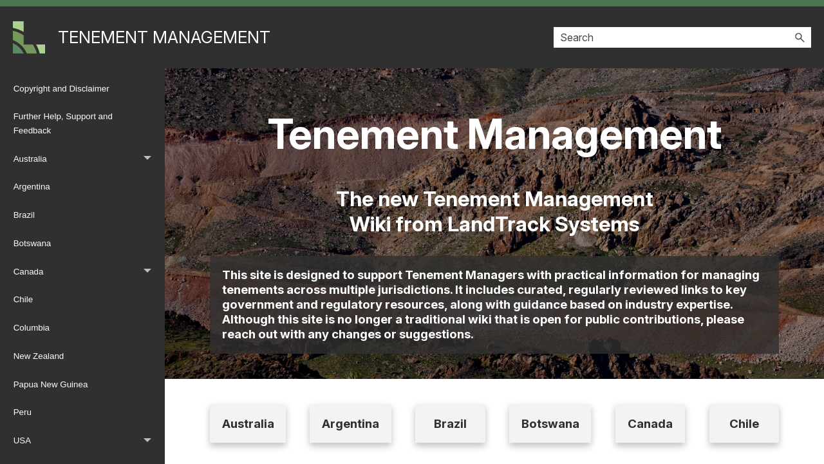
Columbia (32, 328)
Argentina (32, 186)
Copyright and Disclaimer (61, 88)
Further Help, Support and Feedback (63, 123)
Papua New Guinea (51, 384)
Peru (23, 412)
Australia (86, 159)
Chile (23, 299)
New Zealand (39, 356)
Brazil (24, 215)
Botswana (33, 243)
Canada (86, 271)
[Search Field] (682, 37)
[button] (799, 37)
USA (86, 441)
